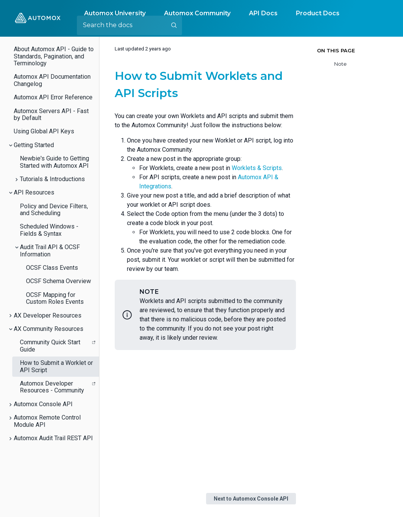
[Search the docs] (129, 25)
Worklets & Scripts (257, 168)
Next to (251, 499)
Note (340, 64)
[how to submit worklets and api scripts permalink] (110, 75)
